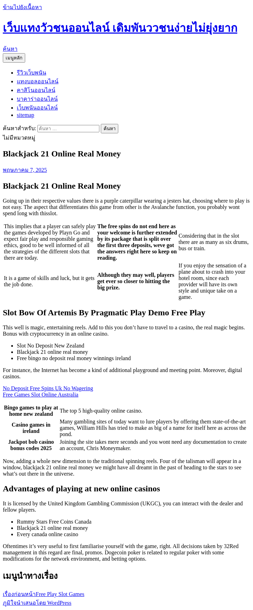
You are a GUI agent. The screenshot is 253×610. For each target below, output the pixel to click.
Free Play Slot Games (43, 594)
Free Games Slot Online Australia (40, 395)
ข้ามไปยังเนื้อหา (22, 7)
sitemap (25, 115)
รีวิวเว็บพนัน (31, 73)
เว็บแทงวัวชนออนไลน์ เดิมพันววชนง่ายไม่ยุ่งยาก (120, 28)
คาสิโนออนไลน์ (36, 90)
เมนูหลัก (14, 58)
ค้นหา (10, 49)
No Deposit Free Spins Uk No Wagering (48, 388)
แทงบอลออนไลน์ (37, 81)
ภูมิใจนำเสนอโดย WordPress (37, 603)
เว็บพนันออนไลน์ (37, 108)
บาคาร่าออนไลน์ (37, 99)
